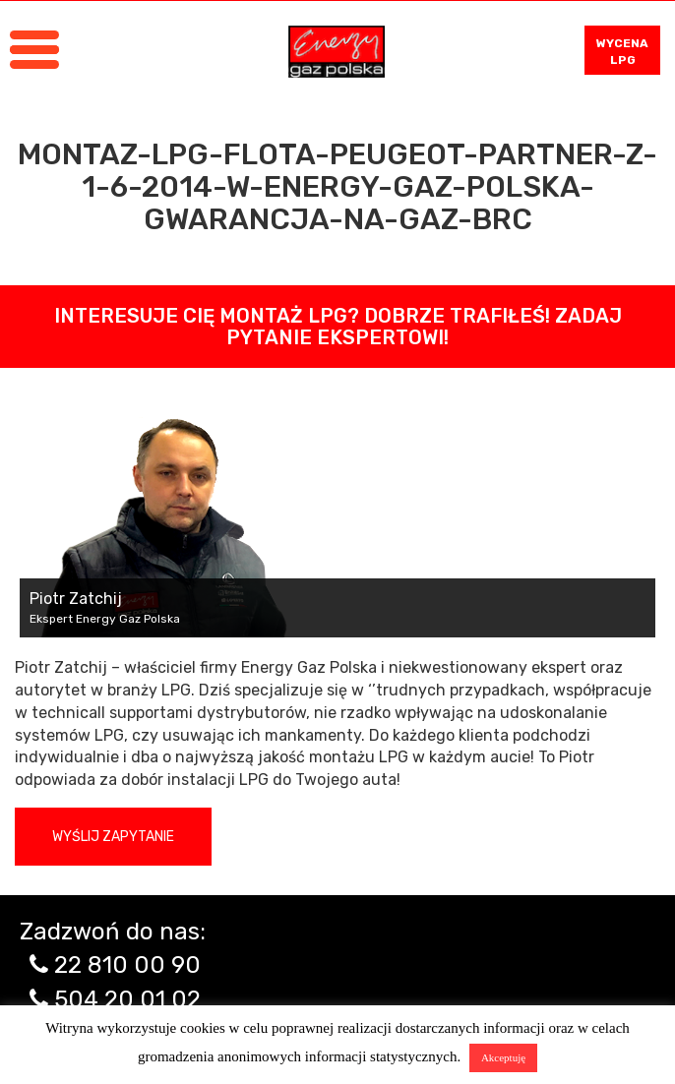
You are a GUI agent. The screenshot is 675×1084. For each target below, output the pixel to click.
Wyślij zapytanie (113, 836)
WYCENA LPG (622, 51)
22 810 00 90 (127, 965)
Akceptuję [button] (503, 1057)
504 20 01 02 (127, 999)
